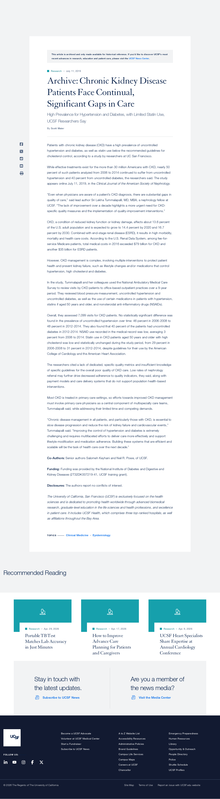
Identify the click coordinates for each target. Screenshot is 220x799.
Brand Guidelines (128, 749)
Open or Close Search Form (210, 15)
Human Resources (179, 738)
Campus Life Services (131, 754)
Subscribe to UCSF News (61, 697)
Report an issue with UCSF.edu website (179, 785)
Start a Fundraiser (71, 743)
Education (168, 14)
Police (172, 759)
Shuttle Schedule (178, 764)
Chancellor (125, 769)
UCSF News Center (139, 58)
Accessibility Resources (132, 738)
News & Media (191, 14)
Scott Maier (57, 128)
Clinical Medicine (77, 535)
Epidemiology (101, 535)
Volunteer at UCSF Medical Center (80, 738)
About (107, 14)
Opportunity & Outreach (182, 749)
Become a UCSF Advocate (76, 733)
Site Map (129, 785)
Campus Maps (127, 759)
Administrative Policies (131, 743)
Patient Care (127, 14)
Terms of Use (146, 785)
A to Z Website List (129, 733)
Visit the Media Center (155, 697)
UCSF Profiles (176, 769)
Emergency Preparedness (183, 733)
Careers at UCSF (128, 764)
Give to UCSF (203, 3)
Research (148, 14)
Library (173, 743)
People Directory (178, 754)
